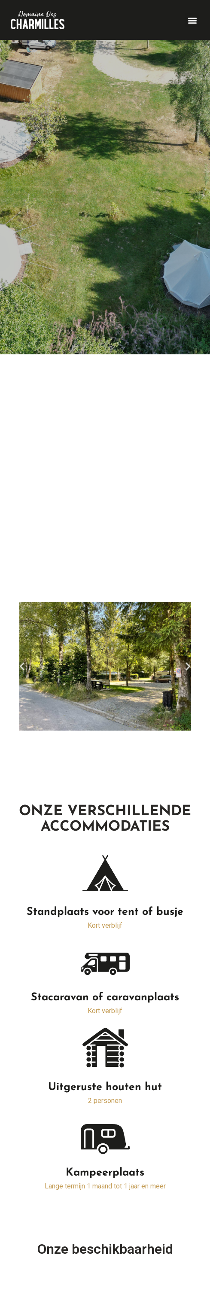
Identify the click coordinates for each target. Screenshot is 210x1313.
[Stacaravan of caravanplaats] (105, 963)
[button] (192, 20)
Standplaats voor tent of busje (105, 912)
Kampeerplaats (105, 1172)
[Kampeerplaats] (105, 1139)
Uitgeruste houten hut (105, 1087)
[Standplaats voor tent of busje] (105, 873)
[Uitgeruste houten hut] (105, 1047)
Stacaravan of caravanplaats (105, 997)
